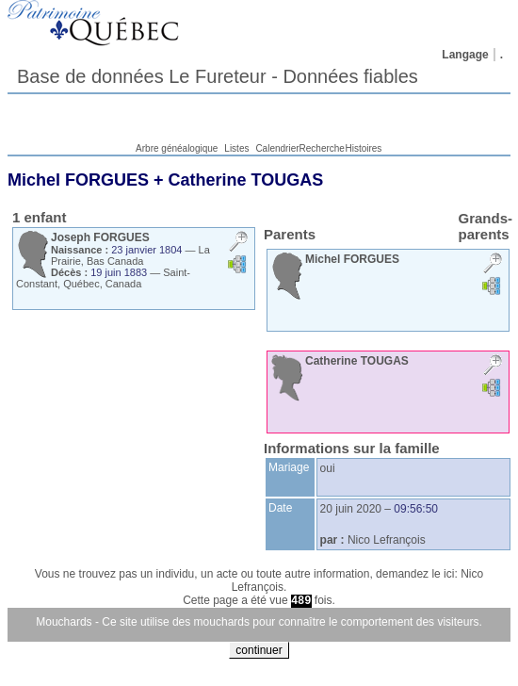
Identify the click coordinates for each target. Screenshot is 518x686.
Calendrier (277, 148)
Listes (236, 148)
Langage (465, 54)
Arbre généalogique (177, 148)
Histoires (363, 148)
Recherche (322, 148)
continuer (258, 650)
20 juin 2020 (350, 508)
